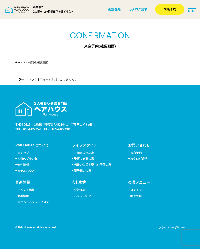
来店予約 (170, 9)
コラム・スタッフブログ (33, 201)
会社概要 (79, 189)
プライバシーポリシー (172, 227)
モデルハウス (26, 170)
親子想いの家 (82, 170)
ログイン (136, 189)
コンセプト (24, 152)
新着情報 (23, 195)
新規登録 (114, 9)
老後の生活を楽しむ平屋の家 (92, 164)
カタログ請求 (138, 9)
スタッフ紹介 (82, 195)
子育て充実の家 (84, 158)
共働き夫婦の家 (84, 152)
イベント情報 (26, 189)
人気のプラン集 (27, 158)
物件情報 (23, 164)
